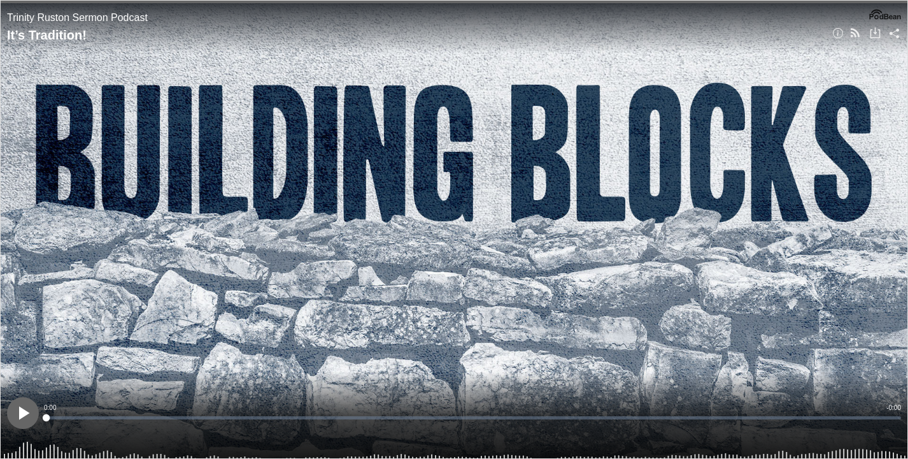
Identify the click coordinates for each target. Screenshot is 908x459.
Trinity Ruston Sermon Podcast (77, 17)
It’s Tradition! (47, 35)
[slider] (472, 417)
